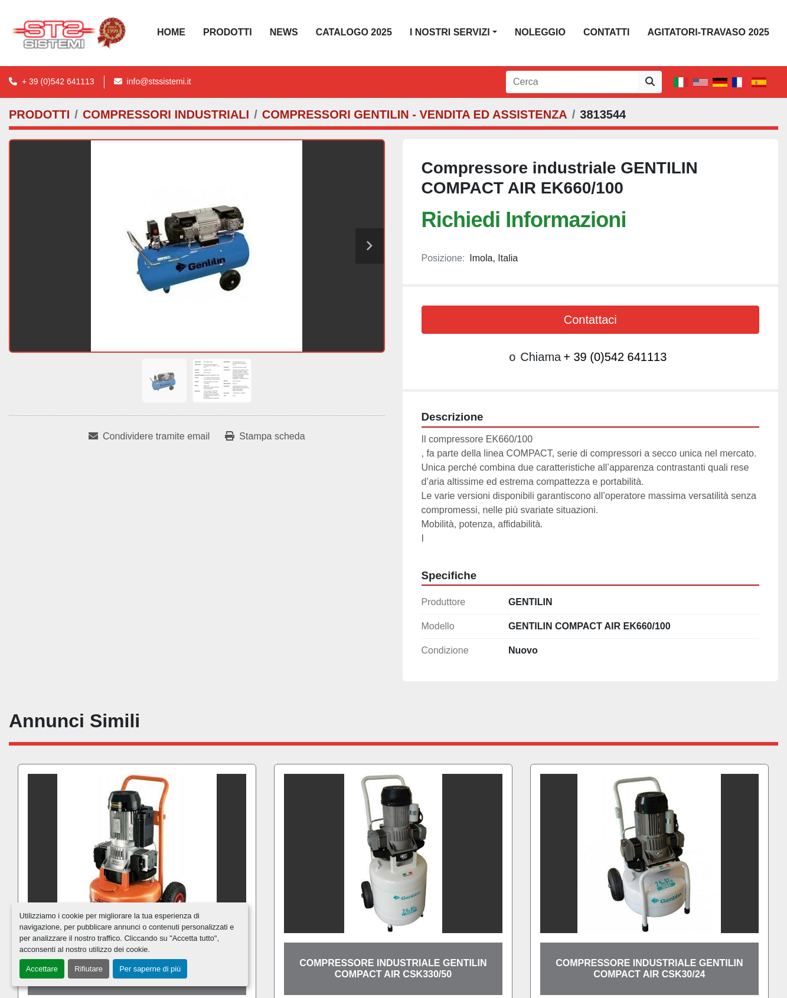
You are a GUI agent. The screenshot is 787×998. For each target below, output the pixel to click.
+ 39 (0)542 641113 (58, 81)
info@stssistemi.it (159, 81)
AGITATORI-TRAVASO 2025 (708, 32)
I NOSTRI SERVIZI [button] (450, 32)
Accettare (42, 968)
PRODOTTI (227, 32)
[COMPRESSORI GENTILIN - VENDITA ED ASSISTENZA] (414, 114)
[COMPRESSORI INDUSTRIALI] (166, 114)
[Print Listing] (264, 436)
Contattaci (590, 319)
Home (171, 32)
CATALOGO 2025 (354, 32)
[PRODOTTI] (39, 114)
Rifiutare (88, 968)
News (284, 32)
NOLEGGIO (540, 32)
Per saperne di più (150, 968)
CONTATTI (606, 32)
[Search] (572, 82)
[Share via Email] (149, 436)
